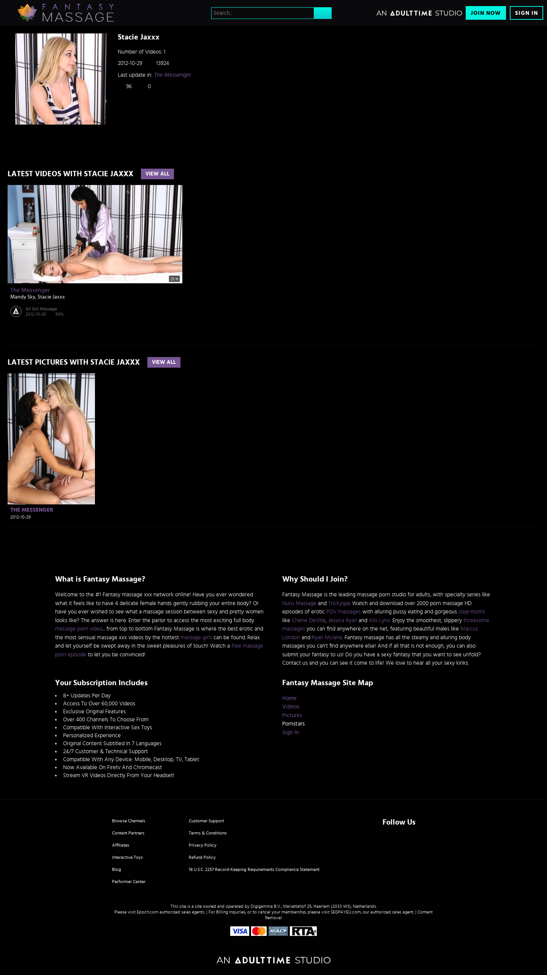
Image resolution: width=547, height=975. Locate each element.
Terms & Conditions (208, 833)
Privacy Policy (203, 845)
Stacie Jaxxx (51, 297)
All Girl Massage (41, 309)
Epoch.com (147, 912)
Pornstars (293, 724)
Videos (290, 707)
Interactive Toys (127, 857)
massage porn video (79, 629)
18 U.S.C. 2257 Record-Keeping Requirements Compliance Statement (254, 869)
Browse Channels (128, 821)
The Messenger (172, 75)
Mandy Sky (22, 297)
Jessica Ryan (342, 620)
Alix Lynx (379, 620)
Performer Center (128, 881)
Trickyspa (339, 603)
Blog (116, 869)
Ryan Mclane (327, 637)
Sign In (526, 13)
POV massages (343, 612)
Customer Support (206, 821)
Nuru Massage (299, 603)
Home (289, 698)
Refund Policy (202, 857)
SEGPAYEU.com (345, 912)
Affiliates (120, 845)
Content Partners (128, 833)
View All (157, 174)
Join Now (486, 13)
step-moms (471, 612)
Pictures (292, 715)
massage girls (196, 637)
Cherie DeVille (309, 620)
